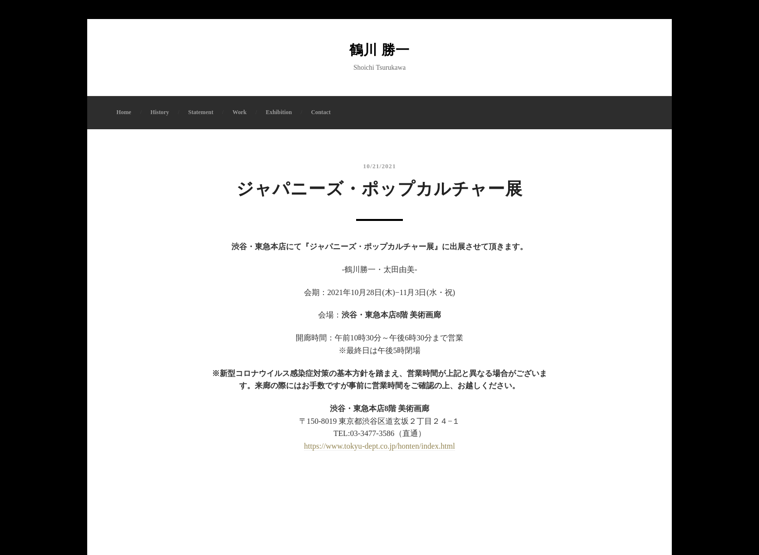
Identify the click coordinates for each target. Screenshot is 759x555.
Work (239, 112)
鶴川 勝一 (379, 50)
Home (123, 112)
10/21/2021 (379, 166)
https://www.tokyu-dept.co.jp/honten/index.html (379, 446)
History (160, 112)
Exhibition (279, 112)
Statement (200, 112)
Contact (320, 112)
